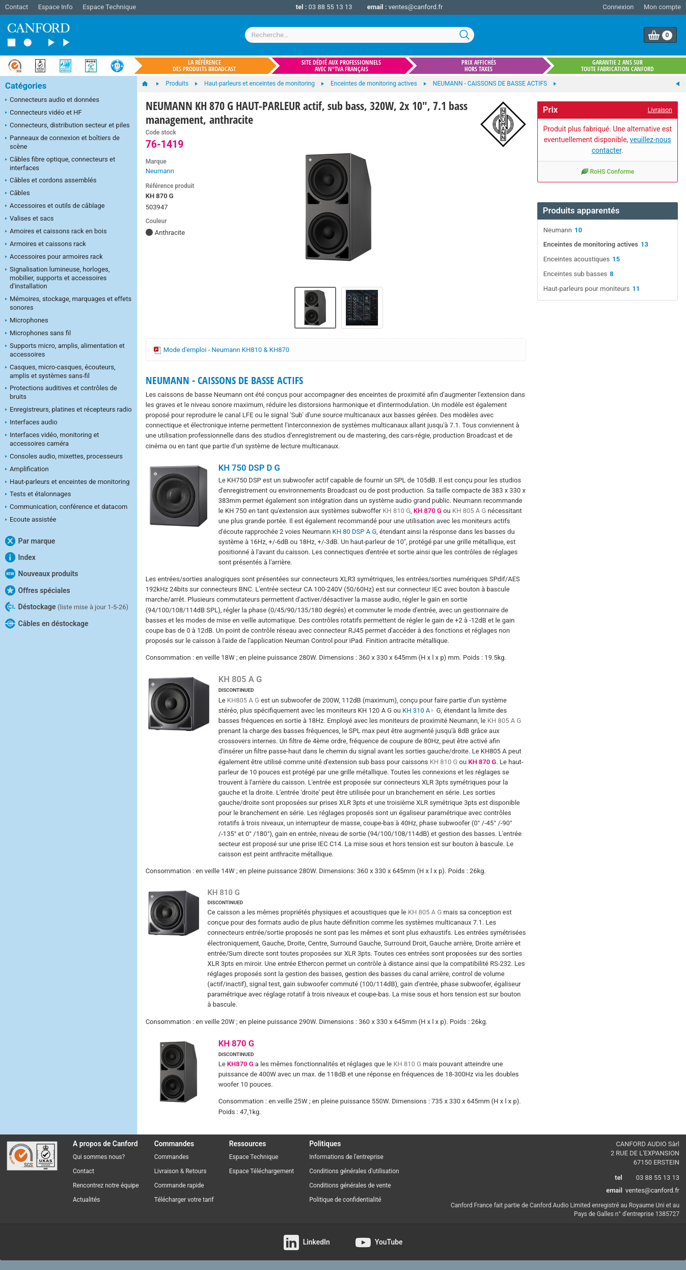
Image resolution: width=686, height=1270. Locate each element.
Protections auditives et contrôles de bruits (61, 392)
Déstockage (66, 607)
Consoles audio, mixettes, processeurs (64, 457)
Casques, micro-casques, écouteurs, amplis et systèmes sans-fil (60, 371)
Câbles (17, 193)
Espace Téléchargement (261, 1171)
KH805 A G (243, 700)
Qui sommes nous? (99, 1156)
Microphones (26, 321)
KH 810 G (396, 511)
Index (20, 557)
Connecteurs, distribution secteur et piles (67, 125)
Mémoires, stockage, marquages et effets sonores (68, 303)
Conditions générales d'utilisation (354, 1171)
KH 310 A (418, 710)
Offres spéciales (37, 590)
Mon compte (662, 7)
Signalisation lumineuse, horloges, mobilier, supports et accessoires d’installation (57, 277)
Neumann (160, 171)
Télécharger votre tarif (184, 1199)
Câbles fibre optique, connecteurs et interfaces (60, 163)
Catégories (25, 86)
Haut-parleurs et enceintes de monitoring (67, 482)
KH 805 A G (469, 511)
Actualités (86, 1199)
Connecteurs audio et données (52, 100)
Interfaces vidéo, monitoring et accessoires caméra (52, 439)
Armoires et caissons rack (45, 244)
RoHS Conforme (607, 171)
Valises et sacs (29, 219)
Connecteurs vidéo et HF (43, 113)
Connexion (618, 7)
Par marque (30, 541)
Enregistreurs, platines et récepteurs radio (68, 410)
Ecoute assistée (30, 520)
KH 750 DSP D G (249, 468)
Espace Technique (109, 7)
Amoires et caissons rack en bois (56, 231)
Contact (16, 7)
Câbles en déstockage (47, 623)
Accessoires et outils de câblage (55, 206)
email (614, 1190)
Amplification (27, 469)
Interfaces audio (31, 422)
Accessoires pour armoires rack (54, 257)
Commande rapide (179, 1185)
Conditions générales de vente (350, 1185)
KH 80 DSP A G (355, 531)
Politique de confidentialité (345, 1199)
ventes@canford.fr (416, 7)
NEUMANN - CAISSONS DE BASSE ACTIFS (224, 380)
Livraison (660, 110)
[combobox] (359, 35)
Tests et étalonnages (38, 494)
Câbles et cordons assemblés (50, 180)
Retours (195, 1171)
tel (618, 1177)
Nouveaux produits (41, 574)
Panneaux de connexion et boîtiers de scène (62, 142)
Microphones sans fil (38, 333)
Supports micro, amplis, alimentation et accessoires (65, 350)
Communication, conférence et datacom (66, 507)
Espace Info (55, 7)
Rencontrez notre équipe (106, 1185)
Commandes (171, 1156)
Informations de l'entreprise (346, 1156)
